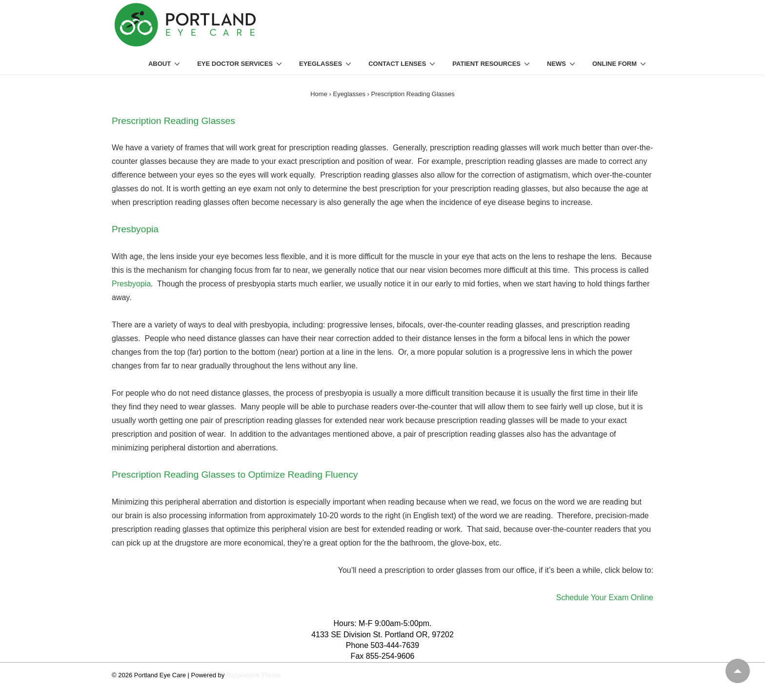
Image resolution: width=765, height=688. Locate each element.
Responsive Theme (253, 675)
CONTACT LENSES (403, 63)
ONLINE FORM (620, 63)
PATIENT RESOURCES (492, 63)
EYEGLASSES (326, 63)
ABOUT (165, 63)
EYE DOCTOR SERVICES (240, 63)
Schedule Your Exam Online (604, 597)
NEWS (562, 63)
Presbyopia (131, 284)
